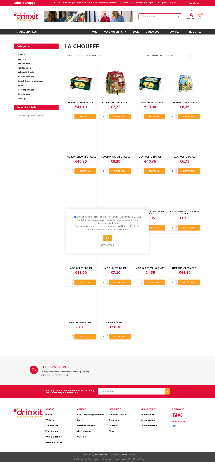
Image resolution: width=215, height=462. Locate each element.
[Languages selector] (194, 3)
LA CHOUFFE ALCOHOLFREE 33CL (150, 212)
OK (107, 238)
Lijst (199, 56)
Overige (22, 98)
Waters (22, 59)
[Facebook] (175, 415)
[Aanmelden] (131, 391)
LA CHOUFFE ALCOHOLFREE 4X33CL (184, 212)
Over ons (114, 420)
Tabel (194, 56)
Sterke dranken (26, 76)
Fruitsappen (24, 68)
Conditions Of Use (137, 459)
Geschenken (24, 94)
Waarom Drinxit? (118, 414)
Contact (113, 425)
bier (33, 115)
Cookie (125, 459)
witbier (41, 115)
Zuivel (21, 85)
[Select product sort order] (177, 56)
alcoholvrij (24, 115)
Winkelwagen (148, 420)
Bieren (21, 54)
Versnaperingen (26, 89)
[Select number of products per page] (79, 56)
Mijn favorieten (149, 425)
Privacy (117, 459)
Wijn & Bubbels (26, 72)
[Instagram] (180, 415)
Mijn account (191, 18)
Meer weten (107, 245)
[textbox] (159, 16)
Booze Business (129, 454)
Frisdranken (24, 63)
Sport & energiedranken (30, 81)
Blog (111, 431)
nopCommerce (101, 454)
